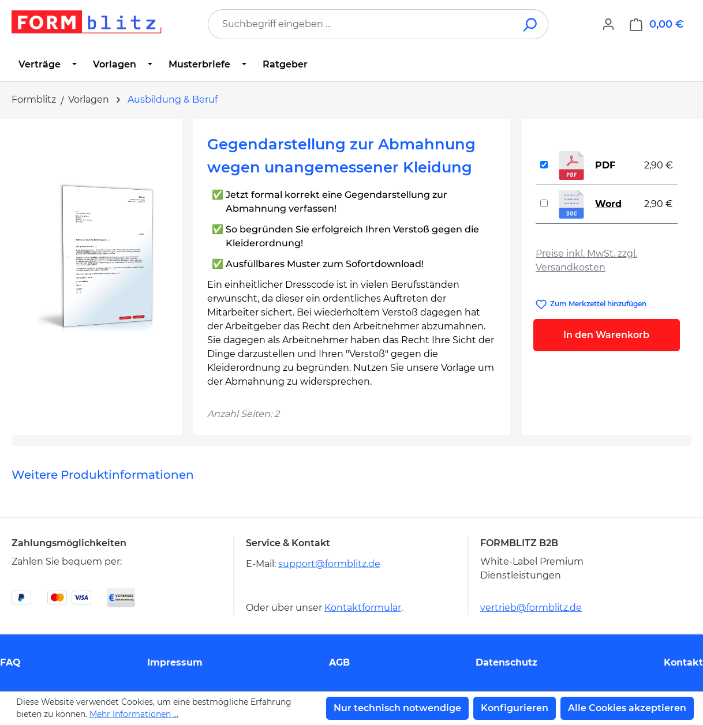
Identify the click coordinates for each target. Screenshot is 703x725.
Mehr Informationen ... (133, 714)
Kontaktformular (362, 607)
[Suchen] (530, 24)
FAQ (10, 662)
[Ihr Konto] (608, 24)
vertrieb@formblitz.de (531, 607)
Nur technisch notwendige (397, 708)
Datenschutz (506, 662)
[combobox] (361, 24)
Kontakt (683, 662)
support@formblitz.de (329, 563)
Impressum (175, 662)
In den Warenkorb (606, 334)
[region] (97, 257)
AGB (339, 662)
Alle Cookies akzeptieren (627, 708)
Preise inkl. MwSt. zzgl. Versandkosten (586, 260)
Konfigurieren (514, 708)
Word (608, 203)
